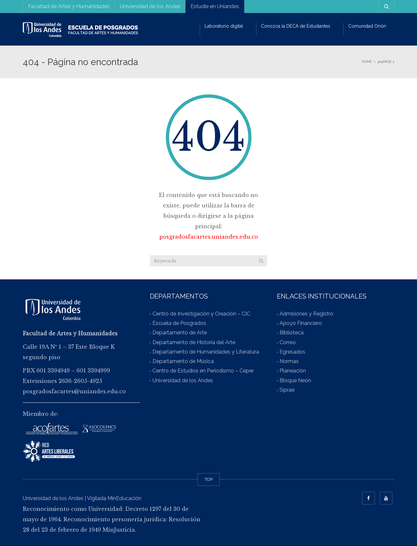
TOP (209, 479)
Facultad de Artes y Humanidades (69, 6)
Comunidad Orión (367, 26)
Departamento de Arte (179, 333)
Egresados (292, 352)
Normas (289, 361)
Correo (288, 342)
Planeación (293, 371)
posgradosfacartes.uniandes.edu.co (208, 236)
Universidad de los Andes (150, 6)
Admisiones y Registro (306, 314)
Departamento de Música (183, 361)
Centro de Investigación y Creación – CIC (201, 314)
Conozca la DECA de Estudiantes (295, 26)
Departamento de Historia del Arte (193, 342)
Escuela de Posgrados (179, 323)
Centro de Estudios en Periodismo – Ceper (203, 371)
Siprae (287, 390)
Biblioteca (292, 333)
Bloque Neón (295, 380)
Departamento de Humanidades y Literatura (205, 352)
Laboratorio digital (224, 26)
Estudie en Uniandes (215, 6)
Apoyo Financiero (301, 323)
